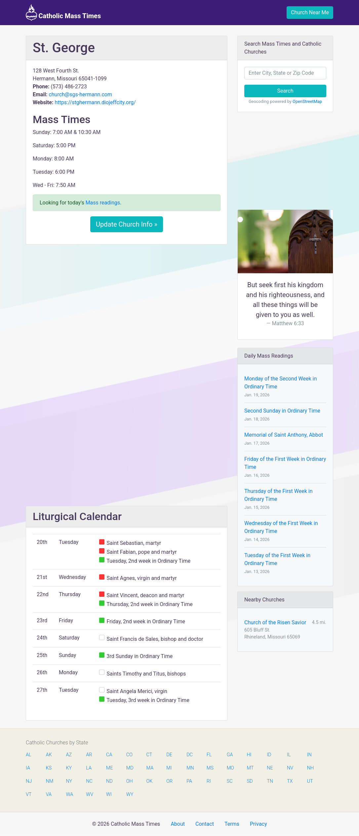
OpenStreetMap (307, 101)
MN (189, 768)
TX (290, 781)
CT (149, 755)
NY (69, 781)
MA (149, 768)
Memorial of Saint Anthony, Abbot (283, 435)
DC (189, 755)
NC (89, 781)
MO (230, 768)
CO (129, 755)
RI (209, 781)
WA (69, 794)
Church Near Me (310, 12)
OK (149, 781)
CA (109, 755)
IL (289, 755)
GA (230, 755)
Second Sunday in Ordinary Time (282, 411)
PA (189, 781)
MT (250, 768)
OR (169, 781)
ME (109, 768)
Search (285, 91)
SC (230, 781)
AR (89, 755)
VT (28, 794)
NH (310, 768)
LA (89, 768)
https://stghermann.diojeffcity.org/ (95, 102)
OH (129, 781)
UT (310, 781)
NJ (29, 781)
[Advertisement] (126, 298)
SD (250, 781)
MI (169, 768)
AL (28, 755)
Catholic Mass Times (63, 12)
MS (210, 768)
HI (249, 755)
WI (109, 794)
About (178, 824)
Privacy (258, 824)
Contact (204, 824)
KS (49, 768)
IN (309, 755)
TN (270, 781)
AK (49, 755)
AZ (69, 755)
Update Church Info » (126, 224)
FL (209, 755)
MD (129, 768)
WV (89, 794)
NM (49, 781)
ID (269, 755)
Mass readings (103, 202)
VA (49, 794)
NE (270, 768)
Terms (231, 824)
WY (129, 794)
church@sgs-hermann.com (80, 94)
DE (169, 755)
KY (69, 768)
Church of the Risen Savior (275, 622)
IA (28, 768)
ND (109, 781)
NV (290, 768)
